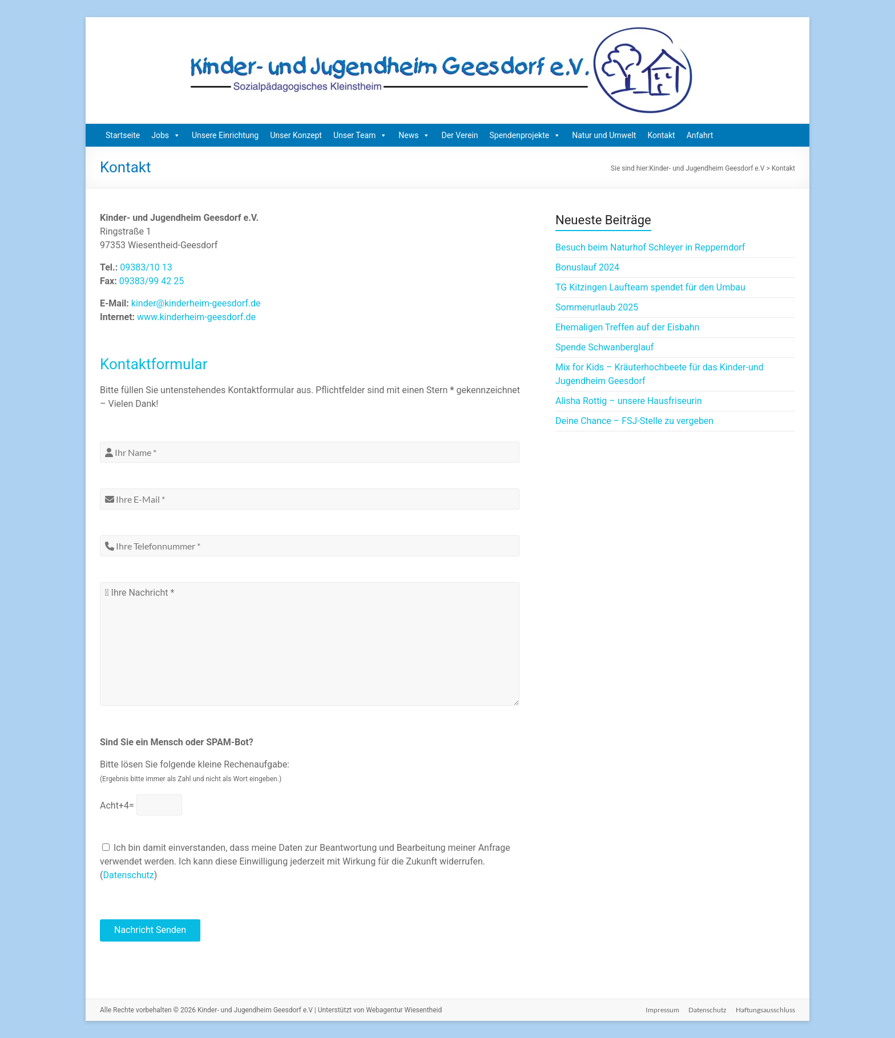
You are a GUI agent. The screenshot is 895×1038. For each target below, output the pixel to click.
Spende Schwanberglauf (604, 347)
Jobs (165, 135)
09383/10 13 (146, 267)
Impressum (662, 1009)
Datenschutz (128, 875)
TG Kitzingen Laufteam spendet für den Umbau (650, 287)
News (414, 135)
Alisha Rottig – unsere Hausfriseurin (628, 400)
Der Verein (459, 135)
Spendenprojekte (525, 135)
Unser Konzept (296, 135)
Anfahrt (700, 135)
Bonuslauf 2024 (587, 267)
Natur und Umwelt (604, 135)
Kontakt (661, 135)
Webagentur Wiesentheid (404, 1010)
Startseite (123, 135)
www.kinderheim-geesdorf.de (196, 317)
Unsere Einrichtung (225, 135)
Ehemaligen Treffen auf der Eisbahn (627, 327)
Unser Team (360, 135)
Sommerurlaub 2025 (596, 307)
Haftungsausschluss (765, 1009)
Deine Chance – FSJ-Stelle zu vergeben (634, 420)
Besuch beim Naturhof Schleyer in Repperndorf (650, 247)
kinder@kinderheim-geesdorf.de (196, 303)
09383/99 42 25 (151, 281)
